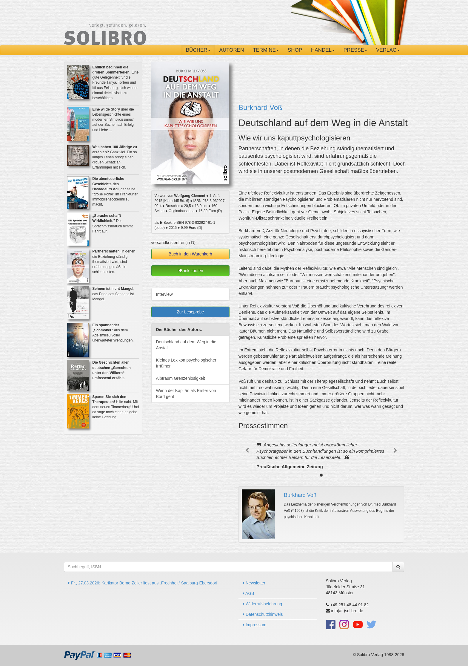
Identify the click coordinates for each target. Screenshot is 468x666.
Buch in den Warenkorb (190, 254)
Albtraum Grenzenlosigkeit (180, 378)
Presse (355, 50)
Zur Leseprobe (190, 312)
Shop (295, 50)
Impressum (254, 624)
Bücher (198, 50)
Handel (323, 50)
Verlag (388, 50)
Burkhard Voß (260, 107)
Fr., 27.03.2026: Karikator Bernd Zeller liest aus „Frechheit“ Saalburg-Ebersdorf (142, 583)
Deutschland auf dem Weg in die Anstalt (186, 344)
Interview (164, 294)
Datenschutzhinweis (263, 614)
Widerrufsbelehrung (262, 603)
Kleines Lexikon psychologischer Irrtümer (186, 363)
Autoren (231, 50)
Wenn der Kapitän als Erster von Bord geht (186, 393)
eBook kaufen (190, 270)
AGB (248, 593)
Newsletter (254, 583)
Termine (266, 50)
